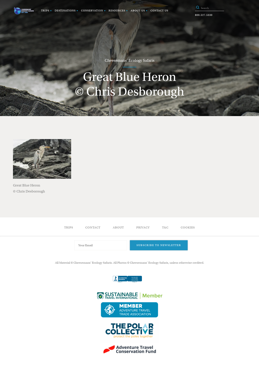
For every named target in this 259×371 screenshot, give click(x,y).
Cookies (188, 227)
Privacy (143, 227)
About (118, 227)
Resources (117, 10)
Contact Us (159, 10)
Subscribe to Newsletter (158, 245)
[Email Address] (100, 245)
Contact (92, 227)
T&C (165, 227)
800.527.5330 (203, 15)
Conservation (92, 10)
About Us (138, 10)
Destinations (65, 10)
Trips (45, 10)
